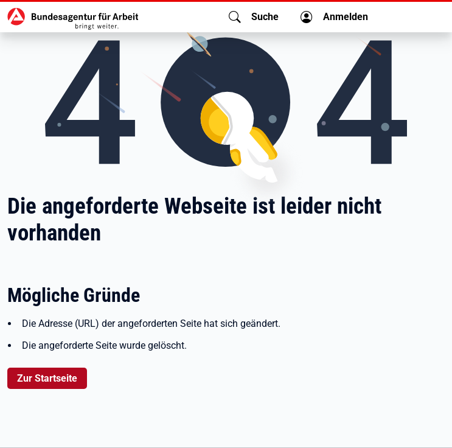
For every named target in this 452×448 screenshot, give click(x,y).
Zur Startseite (47, 378)
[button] (253, 17)
